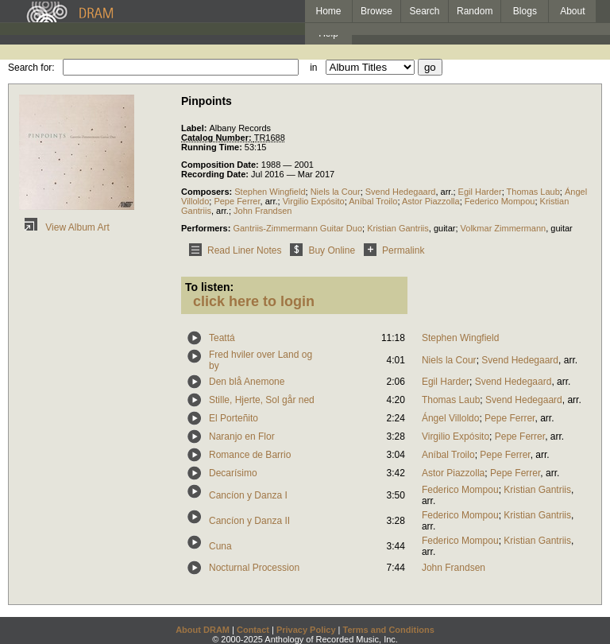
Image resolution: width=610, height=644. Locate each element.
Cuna (220, 546)
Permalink (391, 250)
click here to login (254, 301)
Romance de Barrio (250, 454)
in (313, 67)
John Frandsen (262, 210)
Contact (253, 629)
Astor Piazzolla (431, 201)
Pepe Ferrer (237, 201)
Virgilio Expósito (314, 201)
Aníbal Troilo (373, 201)
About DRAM (203, 629)
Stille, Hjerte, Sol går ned (262, 399)
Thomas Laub (533, 191)
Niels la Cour (336, 191)
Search (425, 11)
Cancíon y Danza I (248, 495)
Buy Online (319, 250)
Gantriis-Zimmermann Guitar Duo (297, 228)
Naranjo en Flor (242, 436)
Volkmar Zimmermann (503, 228)
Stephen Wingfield (269, 191)
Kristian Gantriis (398, 228)
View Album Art (64, 227)
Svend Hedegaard (400, 191)
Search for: (31, 67)
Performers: (207, 228)
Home (328, 11)
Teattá (222, 337)
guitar (445, 228)
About (572, 11)
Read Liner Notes (232, 250)
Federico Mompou (500, 201)
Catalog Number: (217, 137)
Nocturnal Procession (254, 567)
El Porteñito (233, 418)
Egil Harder (480, 191)
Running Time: (213, 147)
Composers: (207, 191)
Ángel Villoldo (451, 418)
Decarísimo (233, 473)
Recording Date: (216, 174)
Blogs (525, 11)
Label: (195, 128)
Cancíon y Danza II (249, 520)
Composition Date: (221, 164)
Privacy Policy (306, 629)
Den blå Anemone (246, 381)
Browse (376, 11)
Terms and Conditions (388, 629)
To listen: (209, 287)
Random (474, 11)
